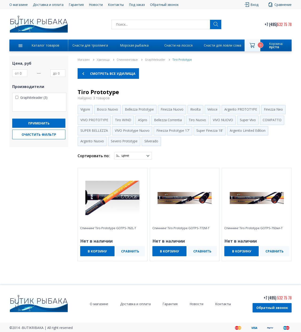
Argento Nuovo (92, 141)
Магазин (84, 59)
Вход (254, 4)
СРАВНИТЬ (130, 251)
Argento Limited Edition (247, 130)
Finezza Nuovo (172, 109)
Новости (96, 4)
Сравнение (283, 4)
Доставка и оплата (48, 4)
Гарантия (76, 4)
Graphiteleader (155, 59)
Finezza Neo (273, 109)
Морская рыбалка (134, 45)
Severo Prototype (124, 141)
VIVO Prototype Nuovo (132, 130)
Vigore (85, 109)
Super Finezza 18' (209, 130)
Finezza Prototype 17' (173, 130)
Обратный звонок (164, 4)
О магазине (18, 4)
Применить (39, 123)
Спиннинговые (127, 59)
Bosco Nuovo (107, 109)
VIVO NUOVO (223, 120)
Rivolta (195, 109)
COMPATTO (272, 120)
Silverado (151, 141)
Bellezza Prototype (139, 109)
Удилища (103, 59)
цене (125, 155)
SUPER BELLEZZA (94, 130)
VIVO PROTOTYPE (94, 120)
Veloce (212, 109)
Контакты (116, 4)
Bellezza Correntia (168, 120)
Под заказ (137, 4)
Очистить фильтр (39, 134)
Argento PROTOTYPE (240, 109)
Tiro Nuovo (197, 120)
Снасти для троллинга (90, 45)
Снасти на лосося (178, 45)
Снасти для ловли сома (222, 45)
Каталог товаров (45, 45)
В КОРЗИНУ (97, 251)
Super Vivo (248, 120)
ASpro (142, 120)
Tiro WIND (123, 120)
